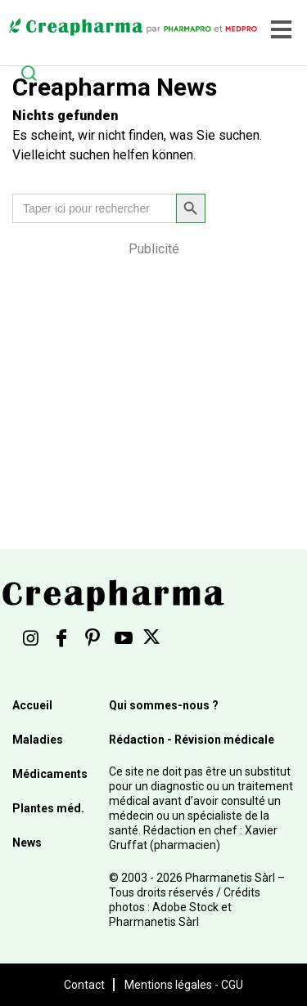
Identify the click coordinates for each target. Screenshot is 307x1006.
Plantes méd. (48, 808)
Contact (84, 984)
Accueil (32, 705)
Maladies (37, 739)
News (27, 842)
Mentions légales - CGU (183, 984)
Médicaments (50, 773)
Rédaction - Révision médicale (191, 739)
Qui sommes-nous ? (164, 705)
